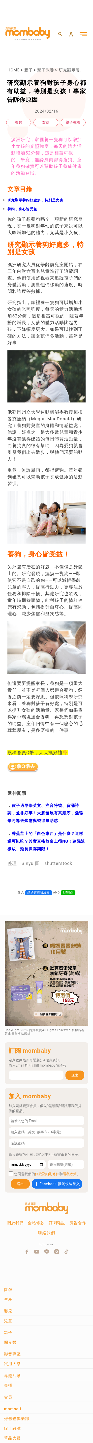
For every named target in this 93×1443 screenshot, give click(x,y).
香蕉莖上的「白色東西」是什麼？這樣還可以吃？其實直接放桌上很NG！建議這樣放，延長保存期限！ (46, 841)
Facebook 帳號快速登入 (57, 1184)
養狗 (18, 122)
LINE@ (68, 892)
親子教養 (45, 70)
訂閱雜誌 (57, 1223)
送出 (74, 1075)
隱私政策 (70, 1174)
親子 (28, 70)
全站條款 (36, 1223)
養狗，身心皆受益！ (24, 209)
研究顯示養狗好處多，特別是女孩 (35, 200)
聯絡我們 (46, 1232)
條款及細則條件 (47, 1174)
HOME (13, 70)
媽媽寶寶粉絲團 (38, 892)
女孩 (46, 122)
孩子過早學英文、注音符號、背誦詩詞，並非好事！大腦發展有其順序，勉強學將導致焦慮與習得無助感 (45, 813)
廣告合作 (77, 1223)
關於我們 (15, 1223)
